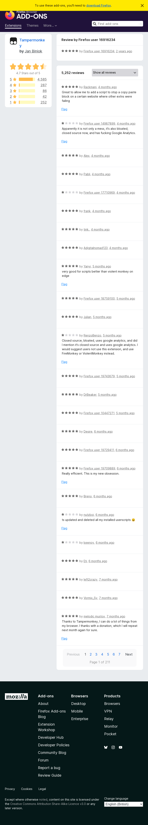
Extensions (13, 25)
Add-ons (46, 696)
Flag (64, 109)
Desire (88, 431)
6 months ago (103, 431)
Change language (116, 798)
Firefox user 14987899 (99, 123)
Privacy (10, 789)
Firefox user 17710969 (99, 192)
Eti (85, 561)
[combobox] (117, 23)
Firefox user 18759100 (99, 298)
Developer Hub (51, 737)
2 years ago (124, 51)
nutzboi (89, 514)
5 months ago (101, 266)
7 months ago (108, 579)
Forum (43, 760)
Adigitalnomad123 (96, 248)
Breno (88, 496)
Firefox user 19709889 (99, 468)
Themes (32, 25)
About (43, 703)
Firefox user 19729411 (99, 450)
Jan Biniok (33, 51)
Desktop (78, 703)
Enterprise (79, 719)
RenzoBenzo (92, 335)
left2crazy (90, 579)
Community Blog (52, 752)
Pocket (110, 734)
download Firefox (98, 5)
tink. (86, 229)
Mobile (77, 711)
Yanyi (87, 266)
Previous (73, 654)
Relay (109, 719)
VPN (108, 711)
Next (129, 654)
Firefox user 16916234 (99, 51)
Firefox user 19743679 (99, 376)
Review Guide (49, 775)
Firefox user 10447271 (99, 413)
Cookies (26, 789)
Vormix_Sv (90, 598)
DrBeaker (90, 394)
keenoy (89, 542)
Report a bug (49, 768)
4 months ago (107, 87)
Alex (87, 155)
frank (87, 211)
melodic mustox (94, 616)
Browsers (112, 703)
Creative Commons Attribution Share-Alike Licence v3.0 (48, 804)
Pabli (87, 174)
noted (43, 799)
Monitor (111, 726)
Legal (42, 789)
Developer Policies (53, 745)
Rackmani (90, 87)
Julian (87, 317)
